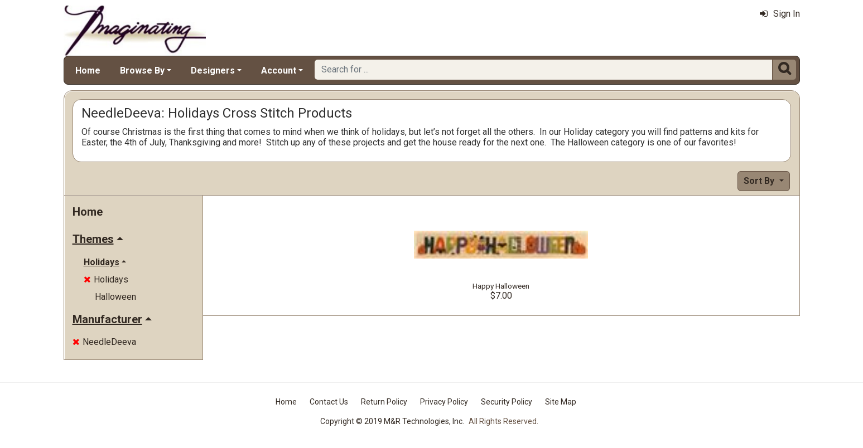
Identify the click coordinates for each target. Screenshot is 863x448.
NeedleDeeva (104, 342)
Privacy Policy (444, 401)
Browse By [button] (142, 70)
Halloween (115, 296)
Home (87, 70)
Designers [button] (213, 70)
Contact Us (329, 401)
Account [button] (278, 70)
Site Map (560, 401)
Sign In (780, 13)
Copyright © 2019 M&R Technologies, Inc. (392, 421)
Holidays (106, 279)
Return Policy (384, 401)
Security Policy (506, 401)
